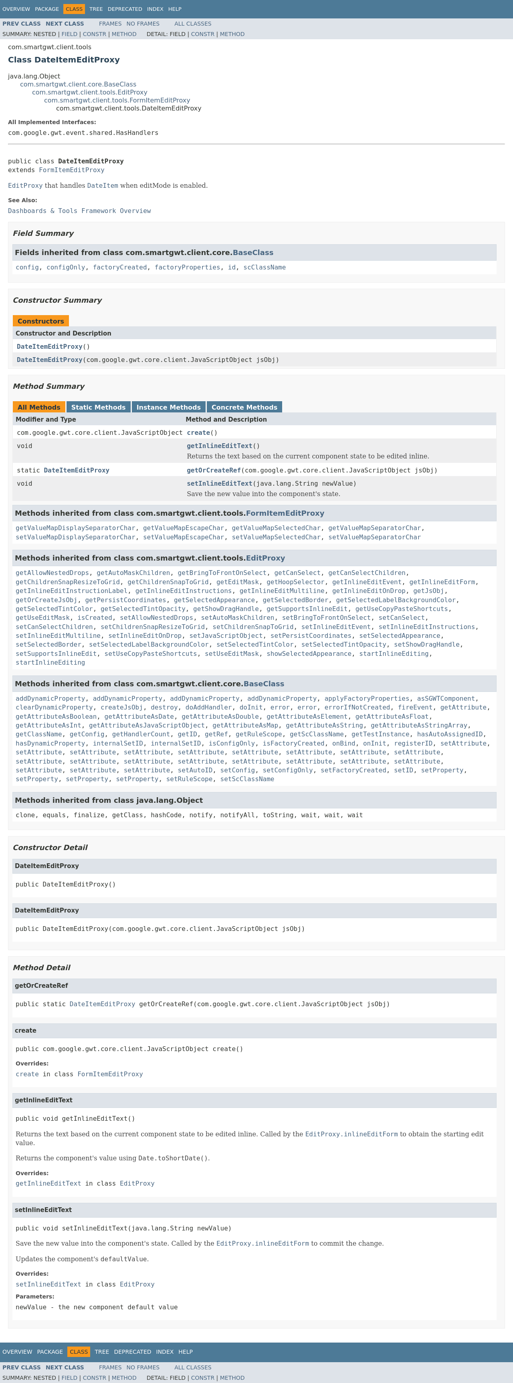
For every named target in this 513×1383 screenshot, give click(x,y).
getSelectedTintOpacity (143, 609)
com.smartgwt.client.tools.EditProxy (89, 92)
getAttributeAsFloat (392, 716)
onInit (374, 743)
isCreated (94, 617)
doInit (251, 707)
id (232, 267)
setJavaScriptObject (226, 635)
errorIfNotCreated (357, 707)
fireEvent (415, 707)
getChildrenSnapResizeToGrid (68, 582)
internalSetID (118, 743)
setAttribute (463, 743)
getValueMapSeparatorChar (374, 528)
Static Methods (98, 407)
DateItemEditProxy (50, 346)
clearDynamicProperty (54, 707)
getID (187, 734)
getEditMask (237, 582)
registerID (413, 743)
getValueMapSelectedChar (276, 528)
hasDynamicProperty (50, 743)
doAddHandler (209, 707)
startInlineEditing (393, 653)
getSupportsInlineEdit (307, 609)
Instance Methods (169, 407)
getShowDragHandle (226, 609)
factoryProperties (187, 267)
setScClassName (247, 779)
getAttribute (463, 707)
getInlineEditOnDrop (369, 591)
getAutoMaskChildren (133, 573)
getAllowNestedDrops (52, 573)
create (198, 432)
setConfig (237, 770)
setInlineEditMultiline (58, 635)
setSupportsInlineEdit (56, 653)
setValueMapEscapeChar (183, 537)
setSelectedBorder (48, 644)
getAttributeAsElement (307, 716)
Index (155, 9)
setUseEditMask (232, 653)
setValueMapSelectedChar (276, 537)
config (27, 267)
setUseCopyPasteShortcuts (151, 653)
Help (175, 9)
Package (47, 9)
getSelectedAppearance (214, 600)
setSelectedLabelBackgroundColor (149, 644)
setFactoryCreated (353, 770)
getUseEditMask (43, 617)
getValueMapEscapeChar (183, 528)
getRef (216, 734)
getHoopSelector (296, 582)
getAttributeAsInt (48, 725)
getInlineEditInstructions (183, 591)
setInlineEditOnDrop (145, 635)
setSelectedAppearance (399, 635)
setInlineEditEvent (336, 627)
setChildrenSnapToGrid (252, 627)
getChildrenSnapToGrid (167, 582)
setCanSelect (402, 617)
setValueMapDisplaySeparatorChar (75, 537)
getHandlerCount (141, 734)
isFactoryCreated (294, 743)
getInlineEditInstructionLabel (71, 591)
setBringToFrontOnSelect (326, 617)
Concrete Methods (244, 407)
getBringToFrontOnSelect (222, 573)
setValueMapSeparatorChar (374, 537)
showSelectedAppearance (309, 653)
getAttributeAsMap (245, 725)
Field (70, 34)
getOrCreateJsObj (46, 600)
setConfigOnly (288, 770)
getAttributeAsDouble (220, 716)
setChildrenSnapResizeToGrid (153, 627)
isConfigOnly (232, 743)
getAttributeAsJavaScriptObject (147, 725)
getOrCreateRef (214, 470)
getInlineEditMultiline (282, 591)
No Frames (143, 23)
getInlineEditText (219, 446)
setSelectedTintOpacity (343, 644)
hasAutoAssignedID (450, 734)
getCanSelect (297, 573)
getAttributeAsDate (139, 716)
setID (403, 770)
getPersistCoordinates (125, 600)
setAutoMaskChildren (237, 617)
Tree (96, 9)
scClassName (264, 267)
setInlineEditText (219, 483)
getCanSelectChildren (367, 573)
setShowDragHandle (427, 644)
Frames (110, 23)
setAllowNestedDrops (156, 617)
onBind (343, 743)
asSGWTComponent (446, 698)
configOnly (65, 267)
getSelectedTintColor (54, 609)
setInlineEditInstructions (427, 627)
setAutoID (195, 770)
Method (124, 34)
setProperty (442, 770)
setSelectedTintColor (255, 644)
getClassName (39, 734)
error (280, 707)
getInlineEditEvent (367, 582)
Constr (94, 34)
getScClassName (317, 734)
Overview (16, 9)
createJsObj (122, 707)
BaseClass (253, 252)
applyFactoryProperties (367, 698)
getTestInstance (380, 734)
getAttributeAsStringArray (419, 725)
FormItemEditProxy (72, 170)
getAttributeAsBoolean (56, 716)
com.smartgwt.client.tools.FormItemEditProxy (117, 100)
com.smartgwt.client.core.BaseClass (78, 84)
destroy (164, 707)
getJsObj (428, 591)
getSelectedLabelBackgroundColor (396, 600)
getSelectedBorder (296, 600)
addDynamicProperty (50, 698)
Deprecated (125, 9)
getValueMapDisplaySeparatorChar (75, 528)
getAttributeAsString (324, 725)
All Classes (193, 23)
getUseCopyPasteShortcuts (401, 609)
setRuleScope (189, 779)
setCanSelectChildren (54, 627)
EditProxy (265, 558)
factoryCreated (120, 267)
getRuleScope (259, 734)
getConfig (87, 734)
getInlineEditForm (442, 582)
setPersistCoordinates (311, 635)
